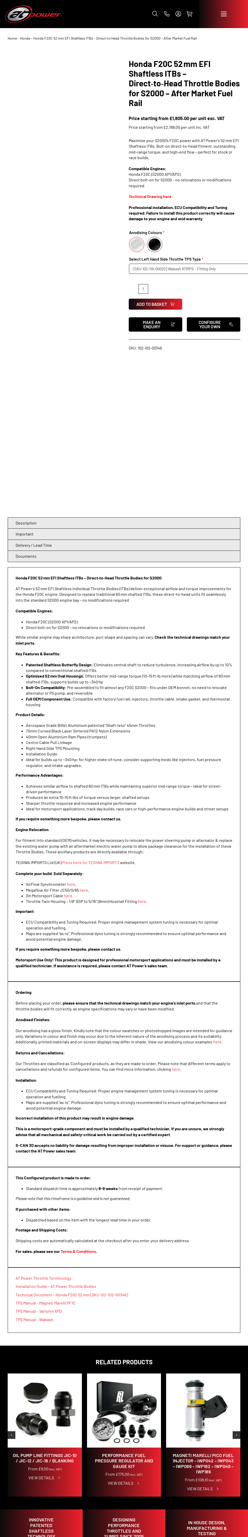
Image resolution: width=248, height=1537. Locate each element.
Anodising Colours (145, 232)
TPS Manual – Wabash (34, 1167)
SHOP (13, 1437)
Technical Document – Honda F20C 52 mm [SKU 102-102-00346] (72, 1142)
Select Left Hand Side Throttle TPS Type (165, 259)
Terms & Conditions (78, 1099)
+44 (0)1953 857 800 (189, 1482)
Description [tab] (26, 370)
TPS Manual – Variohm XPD (39, 1159)
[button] (155, 14)
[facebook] (215, 1409)
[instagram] (225, 1409)
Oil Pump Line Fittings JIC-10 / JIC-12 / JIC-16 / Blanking (45, 1306)
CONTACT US (181, 1437)
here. (68, 743)
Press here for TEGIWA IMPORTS (90, 710)
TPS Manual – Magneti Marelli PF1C (46, 1150)
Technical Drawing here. (150, 196)
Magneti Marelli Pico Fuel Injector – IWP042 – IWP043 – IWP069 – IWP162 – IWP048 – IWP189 (203, 1311)
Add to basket (155, 304)
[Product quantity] (143, 289)
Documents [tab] (26, 404)
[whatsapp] (236, 1420)
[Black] (154, 244)
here (71, 732)
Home (12, 38)
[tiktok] (236, 1409)
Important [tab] (25, 381)
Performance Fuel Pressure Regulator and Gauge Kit (124, 1308)
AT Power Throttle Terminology (43, 1126)
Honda (25, 38)
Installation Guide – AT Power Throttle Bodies (56, 1134)
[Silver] (136, 244)
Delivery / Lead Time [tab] (34, 393)
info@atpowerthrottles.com (197, 1488)
